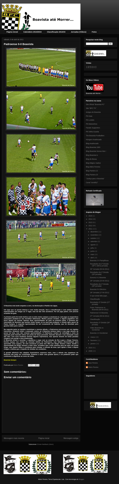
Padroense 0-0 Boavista (99, 313)
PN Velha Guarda (92, 132)
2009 (91, 351)
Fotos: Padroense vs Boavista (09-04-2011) (99, 309)
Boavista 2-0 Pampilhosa (99, 260)
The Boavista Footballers (95, 136)
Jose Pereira (93, 363)
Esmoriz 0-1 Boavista (98, 277)
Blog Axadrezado (92, 143)
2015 (91, 216)
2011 (91, 229)
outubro (93, 238)
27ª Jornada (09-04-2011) (99, 316)
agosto (93, 245)
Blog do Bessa (91, 159)
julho (92, 248)
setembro (94, 241)
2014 (91, 219)
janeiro (93, 344)
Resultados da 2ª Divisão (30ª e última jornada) (99, 265)
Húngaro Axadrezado (94, 139)
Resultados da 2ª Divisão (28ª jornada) (99, 285)
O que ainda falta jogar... (99, 296)
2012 (91, 226)
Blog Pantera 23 (92, 175)
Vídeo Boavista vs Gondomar (96, 329)
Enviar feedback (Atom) (45, 444)
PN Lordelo (90, 120)
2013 (91, 222)
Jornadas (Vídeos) (78, 32)
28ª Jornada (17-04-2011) (99, 292)
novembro (94, 235)
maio (92, 254)
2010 (91, 348)
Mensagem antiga (71, 438)
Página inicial (12, 32)
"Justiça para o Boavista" (95, 179)
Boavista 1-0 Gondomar (99, 333)
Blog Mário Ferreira (93, 167)
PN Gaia (89, 116)
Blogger (81, 479)
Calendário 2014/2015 (32, 32)
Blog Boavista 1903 (93, 147)
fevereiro (93, 340)
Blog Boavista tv (92, 155)
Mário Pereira (93, 367)
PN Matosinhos (91, 124)
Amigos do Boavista (93, 112)
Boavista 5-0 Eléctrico (98, 289)
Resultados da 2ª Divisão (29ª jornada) (99, 273)
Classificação (95, 299)
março (93, 337)
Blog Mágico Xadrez (93, 163)
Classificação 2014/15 (56, 32)
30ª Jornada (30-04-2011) (99, 269)
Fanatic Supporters (93, 128)
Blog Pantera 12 (92, 171)
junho (92, 251)
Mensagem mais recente (14, 438)
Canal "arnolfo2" (92, 182)
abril (92, 258)
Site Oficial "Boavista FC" (95, 104)
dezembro (94, 232)
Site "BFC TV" (91, 108)
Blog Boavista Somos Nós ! (96, 151)
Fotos (94, 32)
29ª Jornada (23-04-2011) (99, 281)
